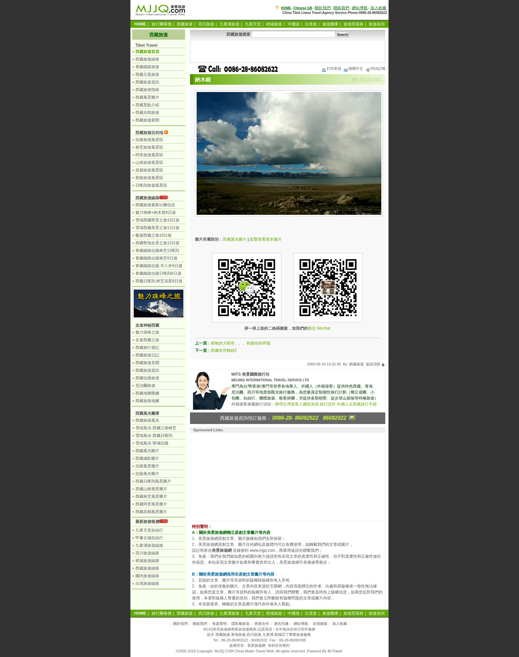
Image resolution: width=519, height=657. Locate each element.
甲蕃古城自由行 (149, 538)
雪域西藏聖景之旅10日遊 (157, 220)
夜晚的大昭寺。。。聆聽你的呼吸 (240, 343)
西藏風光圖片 (235, 239)
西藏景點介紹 (147, 105)
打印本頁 (331, 68)
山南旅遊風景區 (149, 162)
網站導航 (360, 8)
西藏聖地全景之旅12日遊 (157, 243)
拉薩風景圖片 (147, 466)
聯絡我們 (341, 8)
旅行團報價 (161, 24)
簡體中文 (353, 68)
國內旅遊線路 (147, 576)
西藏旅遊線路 (147, 59)
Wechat (323, 328)
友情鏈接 (320, 624)
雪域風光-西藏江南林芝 (155, 428)
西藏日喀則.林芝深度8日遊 (158, 281)
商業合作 (262, 624)
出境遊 (311, 24)
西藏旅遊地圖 (147, 401)
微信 (312, 328)
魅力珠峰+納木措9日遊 (155, 212)
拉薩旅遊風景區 (149, 139)
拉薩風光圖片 (147, 473)
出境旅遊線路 (147, 583)
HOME (286, 8)
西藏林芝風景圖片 (151, 496)
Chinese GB (302, 8)
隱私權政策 (240, 624)
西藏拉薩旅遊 (147, 378)
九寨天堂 (253, 24)
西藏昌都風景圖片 (151, 511)
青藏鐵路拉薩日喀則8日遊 (158, 273)
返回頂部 (375, 364)
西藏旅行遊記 (147, 347)
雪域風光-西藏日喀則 (153, 435)
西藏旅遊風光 (147, 420)
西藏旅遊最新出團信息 (155, 205)
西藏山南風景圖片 (151, 489)
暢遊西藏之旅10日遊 (153, 235)
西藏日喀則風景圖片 (153, 481)
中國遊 (294, 24)
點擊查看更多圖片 (266, 239)
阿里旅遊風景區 (149, 155)
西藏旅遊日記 (147, 355)
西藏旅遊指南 (147, 89)
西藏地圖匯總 (147, 393)
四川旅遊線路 (147, 553)
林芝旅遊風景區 (149, 147)
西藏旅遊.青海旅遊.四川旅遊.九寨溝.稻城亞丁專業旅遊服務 (262, 634)
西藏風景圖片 (147, 97)
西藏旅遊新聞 (147, 120)
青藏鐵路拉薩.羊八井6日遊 (158, 265)
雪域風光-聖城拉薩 (151, 443)
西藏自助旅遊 (147, 112)
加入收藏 (378, 8)
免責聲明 (219, 624)
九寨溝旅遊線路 (149, 545)
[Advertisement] (287, 51)
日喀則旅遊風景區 (151, 185)
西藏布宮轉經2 (224, 350)
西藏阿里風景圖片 (151, 504)
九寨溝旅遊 (229, 24)
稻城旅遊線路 (147, 560)
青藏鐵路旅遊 (147, 67)
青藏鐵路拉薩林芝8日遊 (156, 258)
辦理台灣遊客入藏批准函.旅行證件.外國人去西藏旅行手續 (326, 404)
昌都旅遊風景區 (149, 170)
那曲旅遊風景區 (149, 177)
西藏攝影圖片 (147, 458)
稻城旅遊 (274, 24)
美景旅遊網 (256, 645)
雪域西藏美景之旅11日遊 (157, 227)
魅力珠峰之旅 (147, 332)
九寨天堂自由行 (149, 530)
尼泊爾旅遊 (145, 385)
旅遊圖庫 (330, 24)
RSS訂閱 (375, 68)
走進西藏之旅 (147, 340)
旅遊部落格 (353, 24)
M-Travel (335, 651)
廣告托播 (281, 624)
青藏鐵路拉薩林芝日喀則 (157, 250)
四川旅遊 (206, 24)
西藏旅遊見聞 (147, 362)
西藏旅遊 (185, 24)
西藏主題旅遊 (147, 74)
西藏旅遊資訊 (147, 82)
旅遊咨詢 (377, 24)
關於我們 (323, 8)
